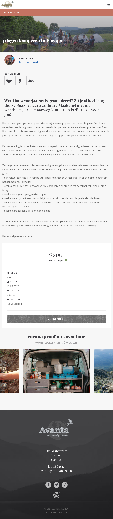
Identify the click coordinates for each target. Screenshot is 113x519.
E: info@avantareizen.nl (56, 471)
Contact (56, 460)
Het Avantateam (56, 451)
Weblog (56, 455)
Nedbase (62, 512)
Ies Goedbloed (28, 62)
